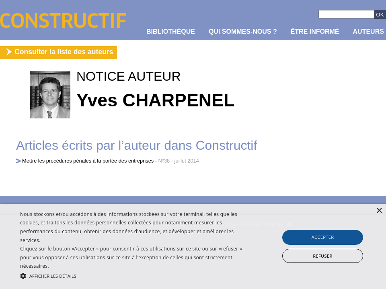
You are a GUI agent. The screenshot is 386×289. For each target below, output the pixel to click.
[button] (132, 275)
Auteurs (368, 31)
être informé (315, 31)
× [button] (379, 211)
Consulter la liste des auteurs (63, 52)
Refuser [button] (322, 256)
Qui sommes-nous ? (243, 31)
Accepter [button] (323, 237)
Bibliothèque (170, 31)
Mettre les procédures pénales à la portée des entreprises (88, 161)
